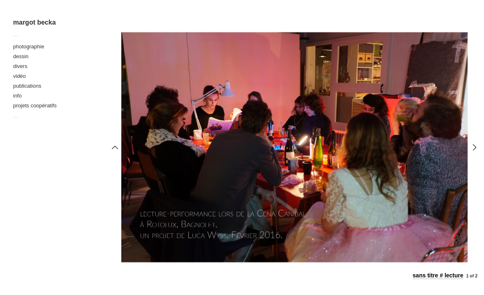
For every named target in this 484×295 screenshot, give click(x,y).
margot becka (34, 22)
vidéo (19, 76)
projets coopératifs (35, 105)
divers (20, 66)
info (17, 96)
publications (27, 86)
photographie (28, 46)
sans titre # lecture (438, 275)
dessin (21, 56)
